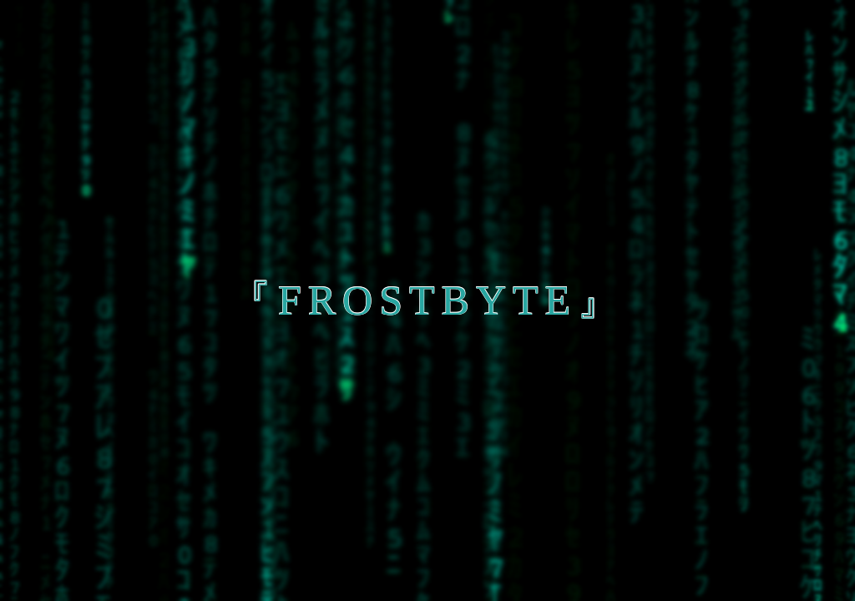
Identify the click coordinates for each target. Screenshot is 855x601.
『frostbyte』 (427, 300)
